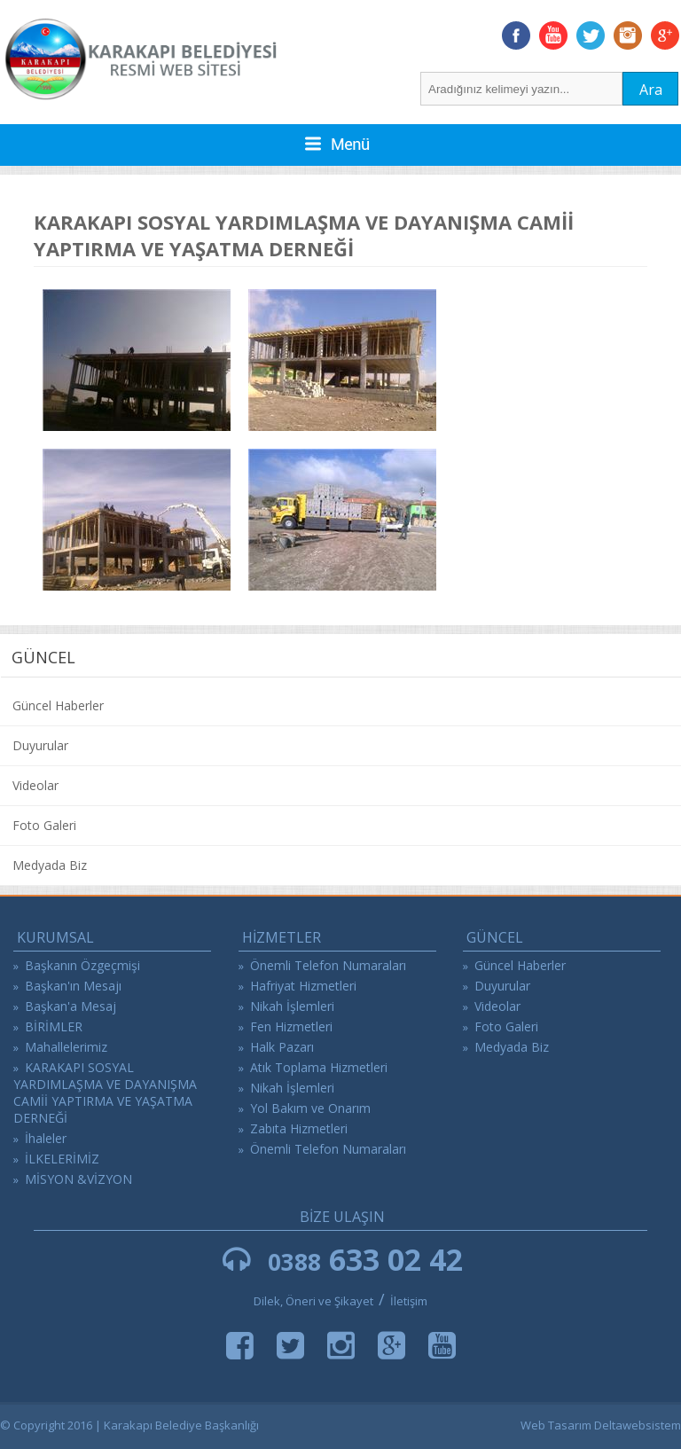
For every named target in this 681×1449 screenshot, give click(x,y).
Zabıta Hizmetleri (299, 1128)
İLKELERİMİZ (62, 1158)
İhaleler (46, 1138)
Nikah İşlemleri (292, 1006)
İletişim (408, 1301)
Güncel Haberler (58, 705)
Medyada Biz (49, 865)
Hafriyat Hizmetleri (303, 985)
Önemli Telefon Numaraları (328, 965)
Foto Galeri (44, 825)
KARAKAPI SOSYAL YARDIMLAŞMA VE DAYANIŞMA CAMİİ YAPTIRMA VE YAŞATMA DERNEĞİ (105, 1092)
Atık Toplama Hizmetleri (318, 1067)
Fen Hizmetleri (291, 1026)
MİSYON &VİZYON (78, 1179)
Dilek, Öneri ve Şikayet (313, 1301)
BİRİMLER (53, 1026)
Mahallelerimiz (66, 1046)
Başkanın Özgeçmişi (82, 965)
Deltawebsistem (637, 1425)
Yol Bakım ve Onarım (310, 1108)
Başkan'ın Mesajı (73, 985)
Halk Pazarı (282, 1046)
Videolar (35, 785)
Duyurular (40, 745)
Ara (650, 89)
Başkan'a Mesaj (70, 1006)
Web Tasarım (556, 1425)
